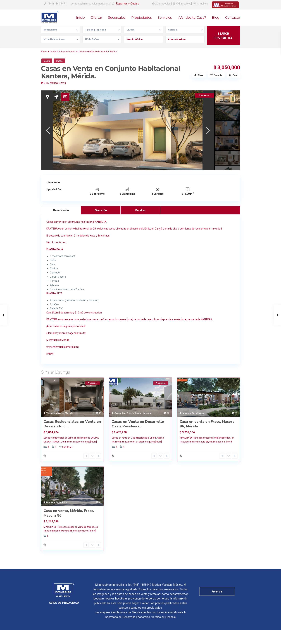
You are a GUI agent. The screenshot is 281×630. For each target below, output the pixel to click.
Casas (53, 51)
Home (44, 51)
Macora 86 (188, 413)
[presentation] (48, 130)
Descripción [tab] (61, 210)
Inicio (80, 18)
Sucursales (116, 18)
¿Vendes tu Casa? (192, 18)
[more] (93, 441)
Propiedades (141, 18)
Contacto (232, 18)
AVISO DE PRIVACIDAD (64, 603)
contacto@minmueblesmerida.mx (90, 3)
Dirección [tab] (100, 210)
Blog (215, 18)
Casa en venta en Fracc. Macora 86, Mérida (207, 424)
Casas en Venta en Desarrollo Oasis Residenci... (138, 424)
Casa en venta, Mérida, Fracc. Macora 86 (69, 513)
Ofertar (96, 18)
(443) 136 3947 (56, 3)
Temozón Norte (55, 413)
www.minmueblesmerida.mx (62, 346)
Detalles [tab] (140, 210)
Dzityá (62, 82)
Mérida (54, 82)
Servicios (165, 18)
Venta (47, 61)
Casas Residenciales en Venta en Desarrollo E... (72, 424)
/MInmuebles (162, 3)
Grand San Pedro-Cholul (128, 413)
